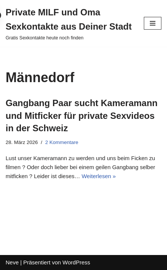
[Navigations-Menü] (152, 23)
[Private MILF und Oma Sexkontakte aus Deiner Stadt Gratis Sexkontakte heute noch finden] (69, 23)
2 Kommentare (61, 142)
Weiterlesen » (98, 176)
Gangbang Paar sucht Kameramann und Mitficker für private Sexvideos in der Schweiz (82, 115)
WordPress (76, 262)
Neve (12, 262)
